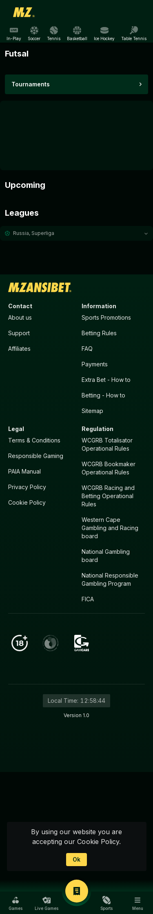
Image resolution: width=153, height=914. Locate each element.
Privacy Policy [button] (27, 486)
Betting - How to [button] (103, 395)
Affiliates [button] (19, 348)
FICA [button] (88, 599)
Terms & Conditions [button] (34, 440)
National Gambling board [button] (106, 555)
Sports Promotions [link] (106, 317)
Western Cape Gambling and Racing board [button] (110, 527)
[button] (76, 233)
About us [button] (20, 317)
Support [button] (19, 332)
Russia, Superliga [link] (33, 233)
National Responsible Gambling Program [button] (110, 579)
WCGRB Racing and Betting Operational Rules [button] (108, 496)
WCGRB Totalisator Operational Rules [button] (107, 444)
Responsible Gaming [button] (35, 455)
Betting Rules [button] (99, 332)
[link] (24, 12)
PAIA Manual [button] (24, 471)
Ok (76, 859)
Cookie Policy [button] (27, 502)
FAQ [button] (87, 348)
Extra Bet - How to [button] (106, 379)
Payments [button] (95, 364)
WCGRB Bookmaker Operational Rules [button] (108, 468)
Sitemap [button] (92, 410)
